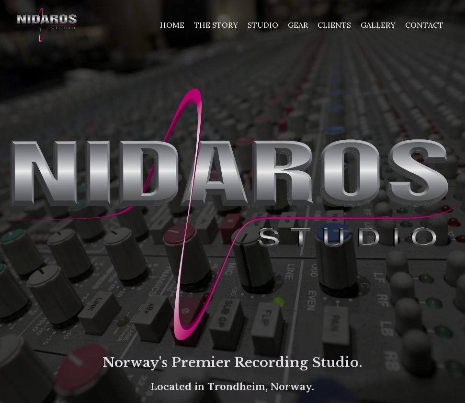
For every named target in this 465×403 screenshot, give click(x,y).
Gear (298, 25)
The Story (216, 25)
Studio (263, 25)
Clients (334, 25)
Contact (424, 25)
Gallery (378, 25)
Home (172, 25)
